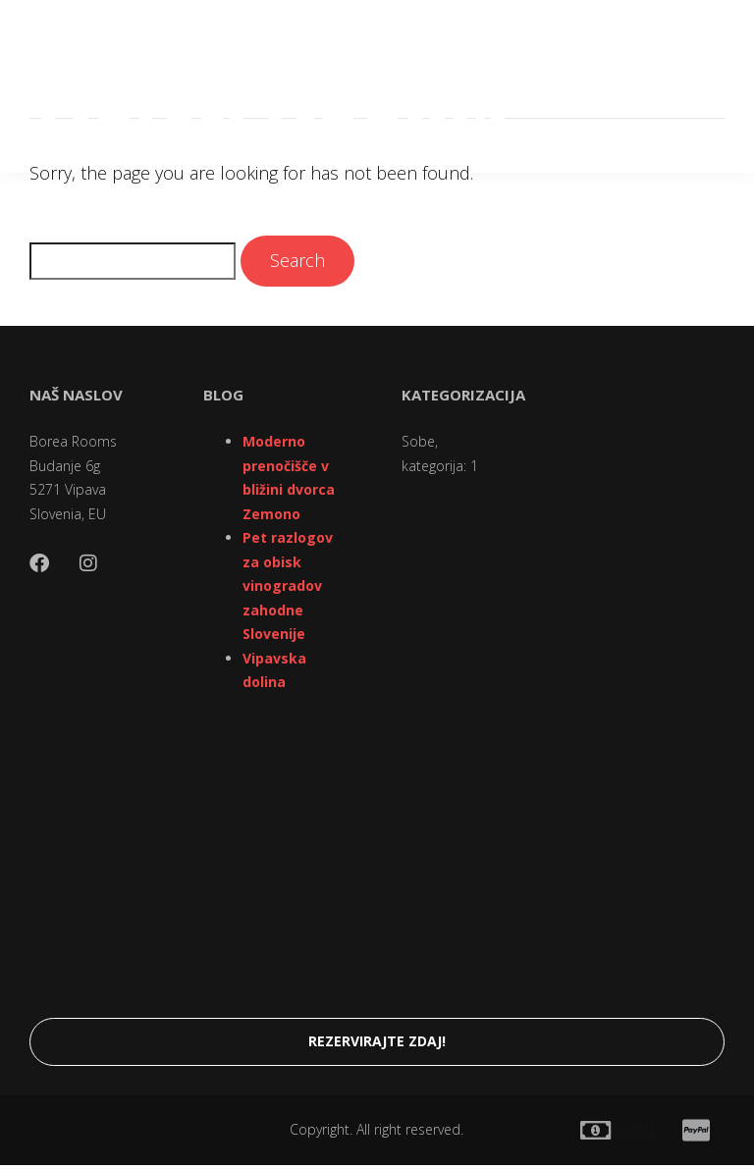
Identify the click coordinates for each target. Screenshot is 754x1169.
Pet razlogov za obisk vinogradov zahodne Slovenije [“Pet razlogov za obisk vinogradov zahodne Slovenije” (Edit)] (287, 585)
